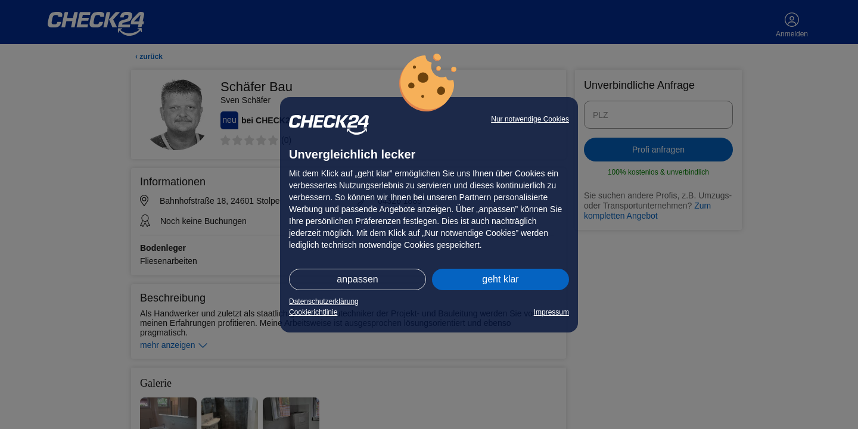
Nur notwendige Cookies (530, 119)
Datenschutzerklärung (324, 301)
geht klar (500, 279)
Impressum (551, 312)
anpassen (357, 279)
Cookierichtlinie (313, 312)
